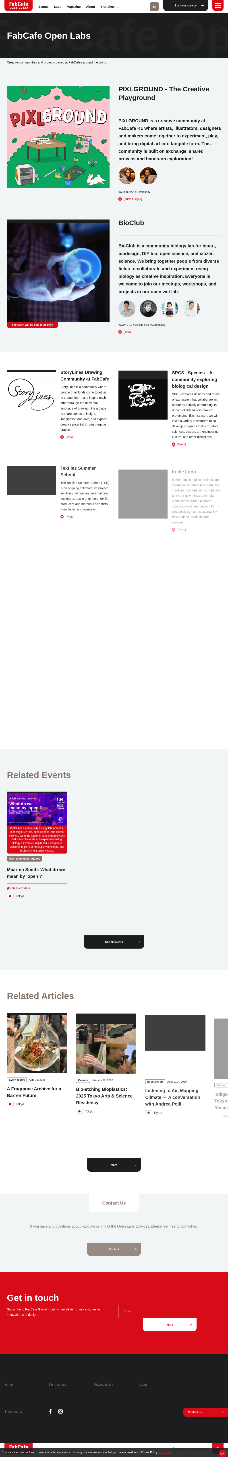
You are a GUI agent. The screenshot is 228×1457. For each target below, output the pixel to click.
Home (8, 1385)
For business (58, 1385)
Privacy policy (103, 1385)
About (90, 6)
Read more (165, 1452)
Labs (57, 6)
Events (43, 6)
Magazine (74, 6)
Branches (109, 6)
